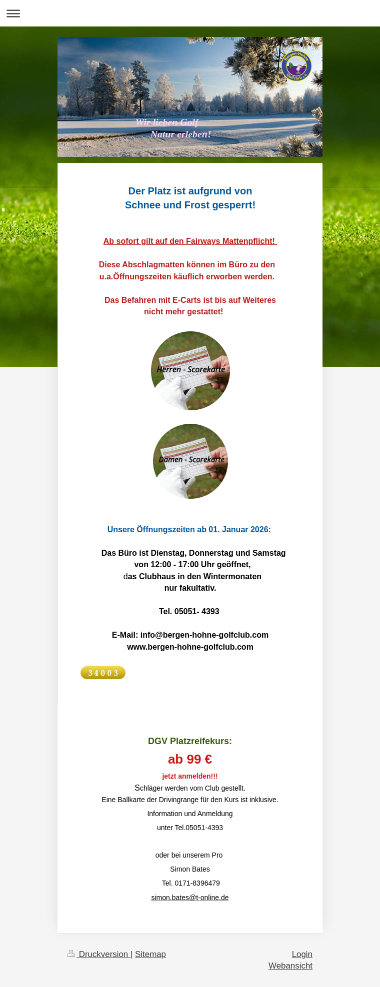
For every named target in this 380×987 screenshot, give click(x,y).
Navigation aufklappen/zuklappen (190, 13)
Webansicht (290, 966)
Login (302, 954)
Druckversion (99, 954)
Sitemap (150, 954)
